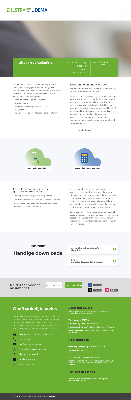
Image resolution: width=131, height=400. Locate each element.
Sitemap (52, 396)
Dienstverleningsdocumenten (32, 349)
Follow (97, 285)
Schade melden (38, 168)
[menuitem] (63, 6)
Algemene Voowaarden (29, 354)
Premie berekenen (87, 168)
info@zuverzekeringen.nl (30, 344)
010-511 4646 (24, 339)
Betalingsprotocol (27, 359)
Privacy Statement (27, 364)
